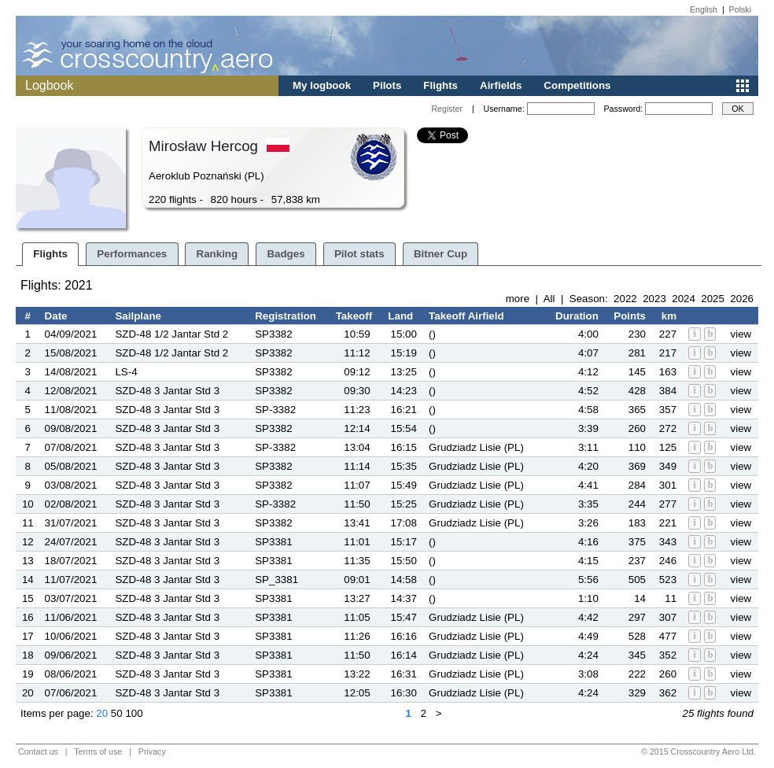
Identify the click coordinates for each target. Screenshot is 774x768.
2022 (625, 299)
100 (133, 713)
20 (102, 713)
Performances (132, 254)
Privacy (152, 751)
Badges (285, 254)
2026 (742, 299)
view (741, 334)
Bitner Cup (440, 254)
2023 (654, 299)
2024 (683, 299)
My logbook (322, 85)
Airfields (501, 85)
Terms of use (98, 751)
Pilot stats (359, 254)
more (517, 299)
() (432, 334)
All (549, 299)
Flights (440, 85)
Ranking (217, 254)
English (703, 9)
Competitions (577, 85)
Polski (740, 9)
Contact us (38, 751)
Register (447, 108)
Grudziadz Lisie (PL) (476, 447)
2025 (712, 299)
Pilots (387, 85)
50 (117, 713)
